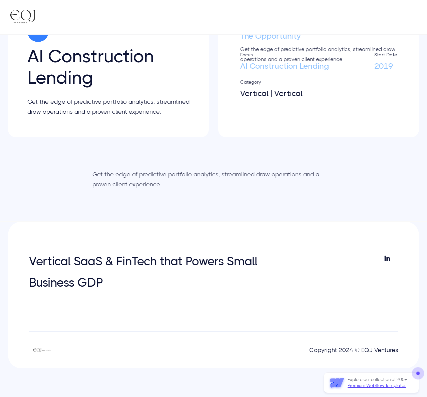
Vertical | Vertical (271, 93)
